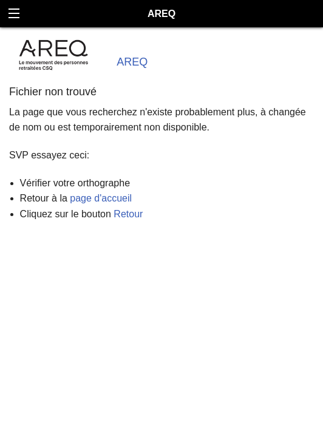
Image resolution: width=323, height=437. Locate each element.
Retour (128, 214)
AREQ (132, 62)
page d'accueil (101, 198)
